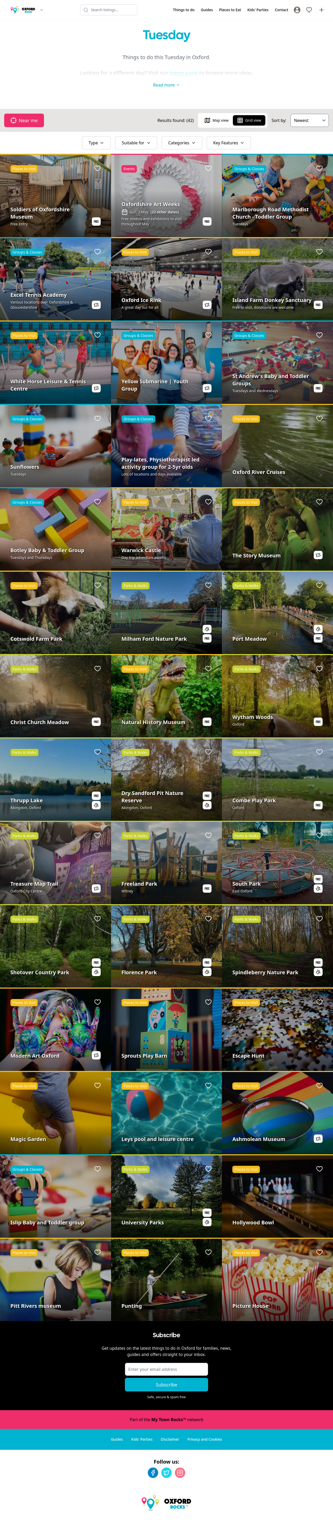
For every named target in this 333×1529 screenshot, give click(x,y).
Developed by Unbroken (306, 1520)
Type (96, 132)
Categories (182, 132)
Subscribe (166, 1374)
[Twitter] (166, 1462)
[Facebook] (153, 1462)
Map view (216, 110)
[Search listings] (108, 9)
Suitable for (136, 132)
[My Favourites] (309, 10)
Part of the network (166, 1409)
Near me (24, 110)
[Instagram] (180, 1462)
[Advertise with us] (321, 10)
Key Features (229, 132)
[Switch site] (42, 10)
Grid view (249, 110)
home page (184, 72)
